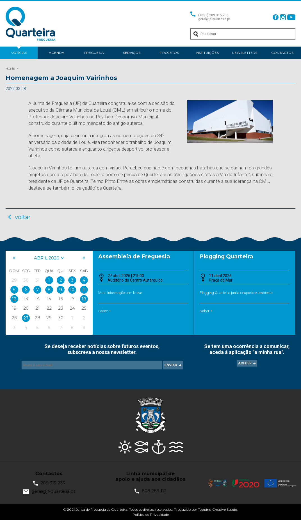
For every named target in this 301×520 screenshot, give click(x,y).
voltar (18, 217)
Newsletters (244, 52)
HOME (10, 68)
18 (84, 299)
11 (84, 289)
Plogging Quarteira (226, 256)
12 (14, 299)
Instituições (207, 52)
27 (25, 318)
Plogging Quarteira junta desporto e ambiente (236, 293)
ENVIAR (171, 365)
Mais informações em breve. (120, 293)
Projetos (169, 52)
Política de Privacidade (151, 514)
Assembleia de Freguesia (134, 256)
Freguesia (94, 52)
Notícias (19, 52)
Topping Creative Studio (217, 509)
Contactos (282, 52)
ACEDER (245, 363)
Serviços (131, 52)
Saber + (104, 311)
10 (72, 289)
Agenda (56, 52)
